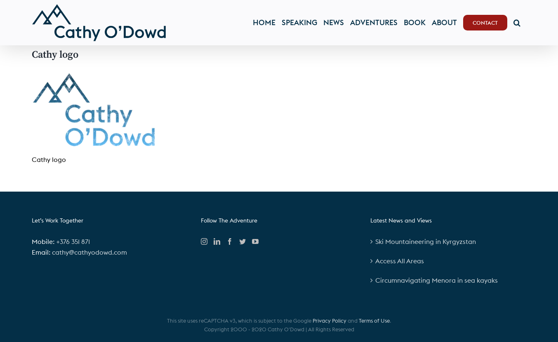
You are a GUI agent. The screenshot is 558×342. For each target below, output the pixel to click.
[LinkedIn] (217, 241)
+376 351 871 (73, 241)
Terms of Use (374, 320)
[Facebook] (229, 241)
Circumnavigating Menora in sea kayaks (436, 280)
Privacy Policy (329, 320)
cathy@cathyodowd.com (89, 252)
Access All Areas (399, 261)
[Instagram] (204, 241)
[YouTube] (255, 241)
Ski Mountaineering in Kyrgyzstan (425, 241)
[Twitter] (242, 241)
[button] (516, 22)
